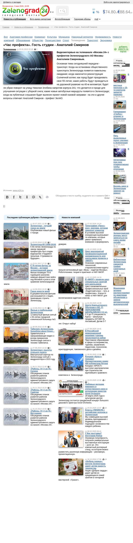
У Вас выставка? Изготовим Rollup (93, 434)
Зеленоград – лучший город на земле (41, 227)
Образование (23, 40)
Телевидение (43, 27)
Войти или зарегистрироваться (117, 2)
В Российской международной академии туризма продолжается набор (95, 334)
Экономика (106, 40)
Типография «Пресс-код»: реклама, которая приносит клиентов (96, 228)
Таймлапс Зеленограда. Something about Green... (42, 330)
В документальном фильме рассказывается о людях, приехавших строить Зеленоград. (43, 297)
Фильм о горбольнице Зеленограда (41, 311)
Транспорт (92, 40)
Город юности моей (40, 291)
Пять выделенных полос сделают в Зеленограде (120, 139)
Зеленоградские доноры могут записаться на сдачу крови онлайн (121, 238)
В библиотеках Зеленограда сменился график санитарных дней (121, 260)
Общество (37, 40)
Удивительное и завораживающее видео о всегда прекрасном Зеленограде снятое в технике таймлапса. (42, 338)
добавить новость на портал (123, 49)
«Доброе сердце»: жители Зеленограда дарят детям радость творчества (95, 465)
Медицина (64, 37)
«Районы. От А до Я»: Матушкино (40, 412)
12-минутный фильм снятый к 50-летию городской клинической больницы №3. (43, 317)
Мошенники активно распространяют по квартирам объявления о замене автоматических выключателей (121, 296)
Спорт (66, 40)
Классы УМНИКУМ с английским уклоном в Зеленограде (96, 412)
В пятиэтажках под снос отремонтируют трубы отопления (121, 159)
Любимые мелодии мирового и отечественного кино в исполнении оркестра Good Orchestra (96, 389)
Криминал (40, 37)
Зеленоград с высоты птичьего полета (41, 351)
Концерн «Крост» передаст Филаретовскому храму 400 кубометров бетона (96, 360)
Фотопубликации (62, 19)
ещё (96, 19)
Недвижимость (103, 37)
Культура (52, 37)
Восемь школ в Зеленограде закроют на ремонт (120, 189)
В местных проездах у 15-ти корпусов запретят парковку (121, 84)
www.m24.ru (18, 190)
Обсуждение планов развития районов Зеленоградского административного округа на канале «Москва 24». (42, 378)
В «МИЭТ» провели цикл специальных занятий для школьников (97, 281)
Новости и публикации (15, 19)
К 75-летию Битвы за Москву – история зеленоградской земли (41, 267)
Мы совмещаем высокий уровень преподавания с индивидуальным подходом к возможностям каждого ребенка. (97, 421)
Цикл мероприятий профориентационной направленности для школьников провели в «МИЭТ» (96, 256)
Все (6, 37)
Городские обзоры (82, 19)
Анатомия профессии (21, 37)
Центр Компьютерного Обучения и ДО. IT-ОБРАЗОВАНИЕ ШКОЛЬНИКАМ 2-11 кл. (96, 308)
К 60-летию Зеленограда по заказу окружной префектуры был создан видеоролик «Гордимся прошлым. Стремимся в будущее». (43, 253)
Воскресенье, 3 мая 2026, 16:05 (15, 6)
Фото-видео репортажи (40, 19)
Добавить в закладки (12, 2)
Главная (5, 27)
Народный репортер (82, 37)
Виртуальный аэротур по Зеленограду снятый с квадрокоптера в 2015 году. (42, 356)
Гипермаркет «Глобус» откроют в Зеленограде (119, 115)
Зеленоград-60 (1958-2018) (43, 244)
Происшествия (53, 40)
